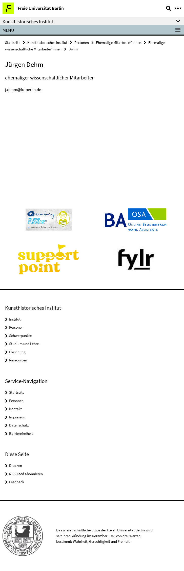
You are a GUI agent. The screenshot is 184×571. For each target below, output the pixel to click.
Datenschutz (19, 425)
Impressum (17, 417)
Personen (81, 42)
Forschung (17, 352)
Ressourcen (18, 360)
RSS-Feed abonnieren (26, 473)
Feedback (16, 481)
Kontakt (15, 408)
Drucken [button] (15, 465)
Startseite (12, 42)
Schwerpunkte (20, 335)
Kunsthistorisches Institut (47, 42)
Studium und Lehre (24, 343)
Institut (15, 319)
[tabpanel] (92, 83)
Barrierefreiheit (21, 433)
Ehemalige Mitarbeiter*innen (118, 42)
